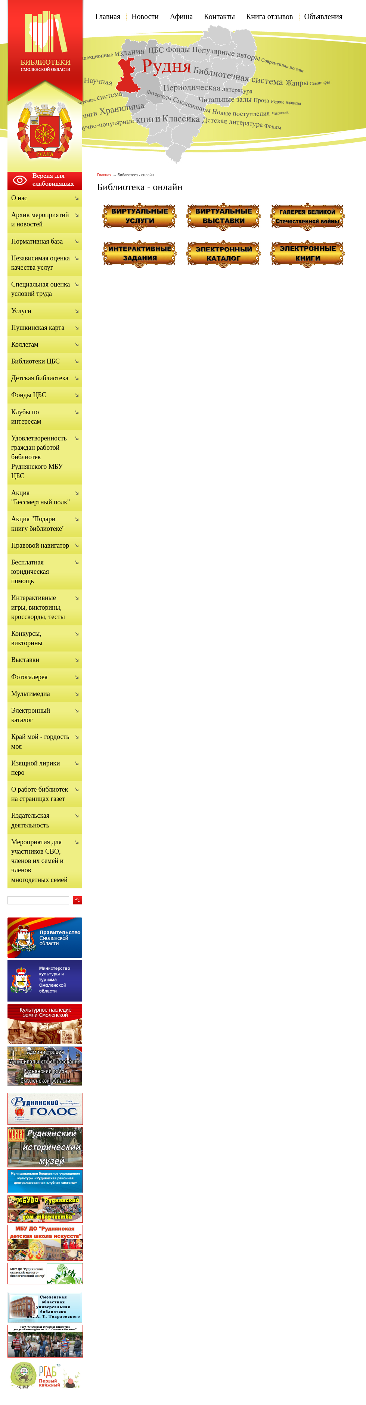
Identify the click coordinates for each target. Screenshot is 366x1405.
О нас (19, 198)
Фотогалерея (29, 677)
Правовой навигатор (40, 545)
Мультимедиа (30, 693)
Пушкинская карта (37, 327)
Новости (145, 16)
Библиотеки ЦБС (35, 361)
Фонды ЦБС (28, 395)
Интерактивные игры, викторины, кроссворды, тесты (38, 607)
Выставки (25, 659)
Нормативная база (37, 241)
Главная (107, 16)
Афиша (181, 16)
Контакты (219, 16)
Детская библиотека (39, 378)
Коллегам (24, 344)
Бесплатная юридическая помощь (30, 571)
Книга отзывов (269, 16)
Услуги (21, 311)
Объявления (323, 16)
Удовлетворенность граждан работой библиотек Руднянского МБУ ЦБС (39, 457)
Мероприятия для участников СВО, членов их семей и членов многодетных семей (39, 860)
